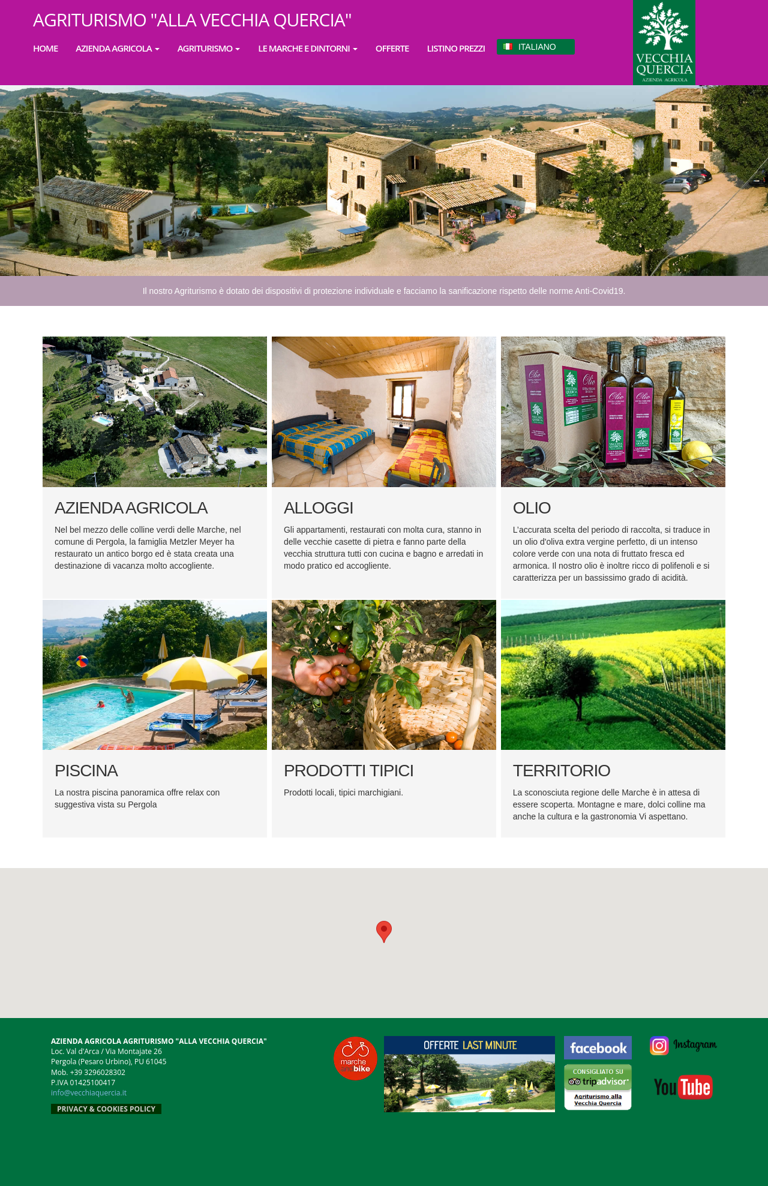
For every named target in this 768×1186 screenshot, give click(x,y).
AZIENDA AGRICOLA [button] (117, 48)
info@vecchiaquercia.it (89, 1093)
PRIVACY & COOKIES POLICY (106, 1109)
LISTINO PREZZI (456, 48)
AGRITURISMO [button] (209, 48)
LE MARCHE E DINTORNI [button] (308, 48)
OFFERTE (392, 48)
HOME (45, 48)
